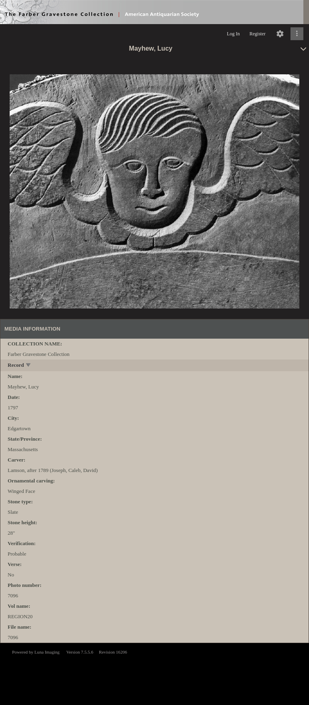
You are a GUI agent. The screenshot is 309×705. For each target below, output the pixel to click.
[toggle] (29, 366)
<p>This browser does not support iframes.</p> (154, 673)
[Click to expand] (296, 33)
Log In (233, 34)
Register (257, 34)
